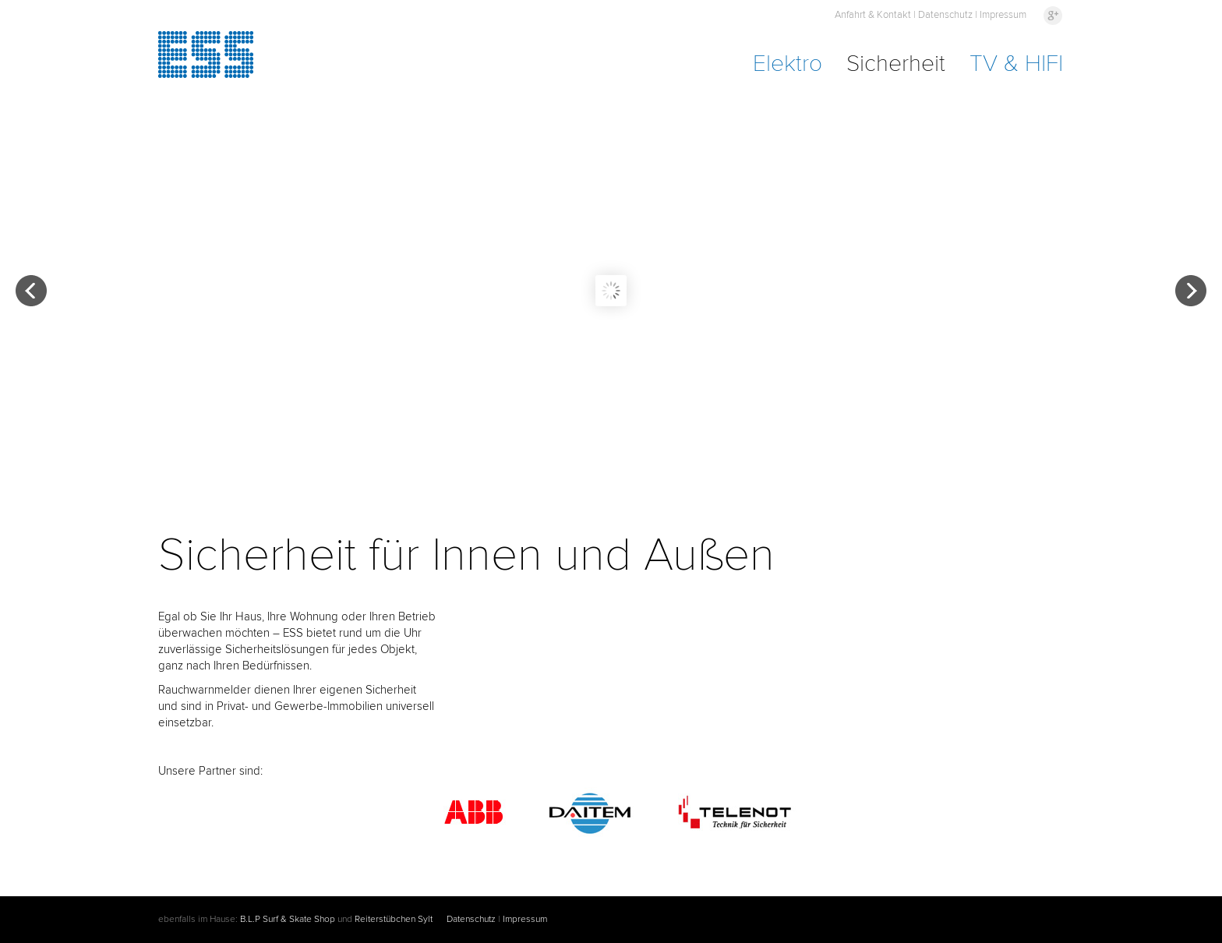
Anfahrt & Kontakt (873, 15)
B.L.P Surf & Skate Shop (287, 919)
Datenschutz (945, 15)
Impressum (1003, 15)
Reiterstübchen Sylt (394, 919)
